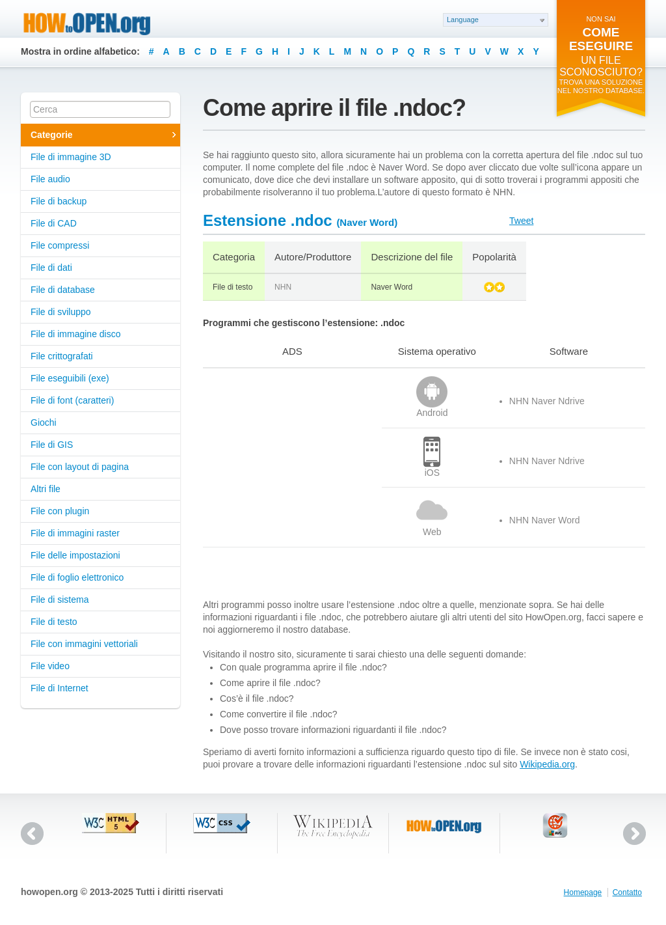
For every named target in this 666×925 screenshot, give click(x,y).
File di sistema (59, 599)
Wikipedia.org (547, 764)
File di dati (51, 267)
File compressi (60, 245)
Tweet (521, 220)
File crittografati (62, 356)
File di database (63, 289)
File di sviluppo (61, 312)
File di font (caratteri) (72, 400)
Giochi (44, 422)
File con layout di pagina (80, 467)
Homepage (583, 892)
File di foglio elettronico (77, 577)
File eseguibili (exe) (70, 378)
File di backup (59, 201)
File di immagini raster (75, 533)
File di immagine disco (76, 334)
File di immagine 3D (71, 157)
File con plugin (60, 511)
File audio (50, 179)
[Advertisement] (284, 457)
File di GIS (52, 444)
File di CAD (54, 223)
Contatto (627, 892)
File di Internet (59, 688)
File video (50, 666)
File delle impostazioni (75, 555)
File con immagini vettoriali (84, 644)
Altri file (45, 489)
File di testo (54, 621)
